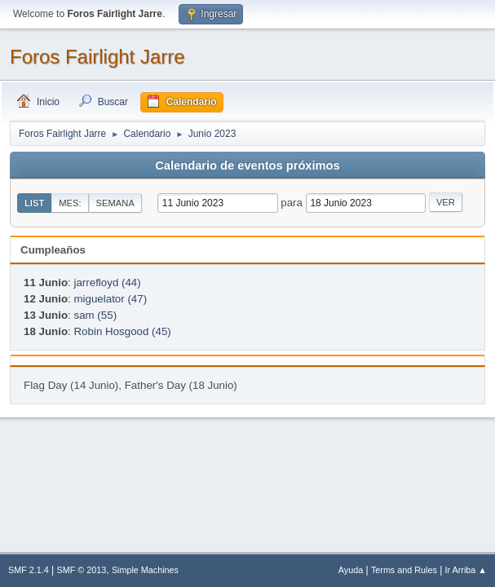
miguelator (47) (110, 299)
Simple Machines (145, 570)
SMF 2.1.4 (28, 570)
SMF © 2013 (82, 570)
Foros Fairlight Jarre (97, 57)
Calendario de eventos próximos (247, 165)
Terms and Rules (404, 570)
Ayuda (350, 570)
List (34, 203)
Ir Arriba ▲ (466, 570)
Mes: (70, 203)
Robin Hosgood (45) (121, 331)
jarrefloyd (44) (106, 282)
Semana (115, 203)
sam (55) (95, 315)
